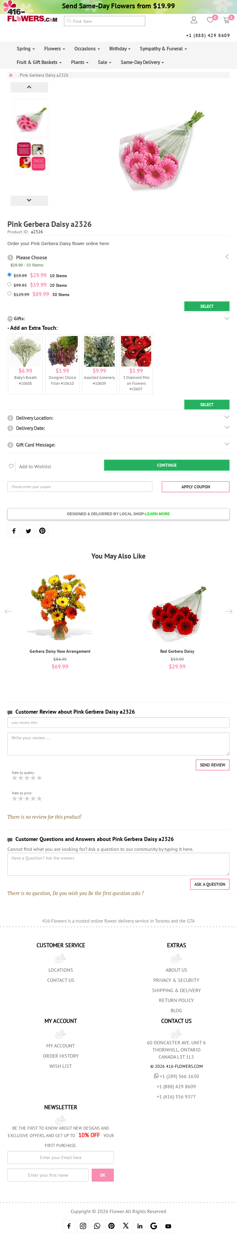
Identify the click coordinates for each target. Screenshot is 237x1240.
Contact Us (60, 980)
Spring (26, 48)
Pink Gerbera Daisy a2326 (44, 75)
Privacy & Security (176, 980)
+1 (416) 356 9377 (176, 1096)
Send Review (212, 765)
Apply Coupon (195, 487)
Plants (80, 62)
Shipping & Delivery (176, 990)
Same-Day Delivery (142, 62)
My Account (60, 1046)
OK (103, 1175)
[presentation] (8, 612)
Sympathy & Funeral (163, 48)
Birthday (120, 48)
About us (176, 970)
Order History (61, 1056)
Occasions (87, 48)
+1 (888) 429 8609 (208, 35)
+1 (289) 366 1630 (176, 1076)
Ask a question (209, 884)
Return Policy (176, 1000)
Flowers (54, 48)
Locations (60, 970)
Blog (176, 1010)
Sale (104, 62)
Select (207, 306)
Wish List (60, 1066)
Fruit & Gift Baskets (39, 62)
